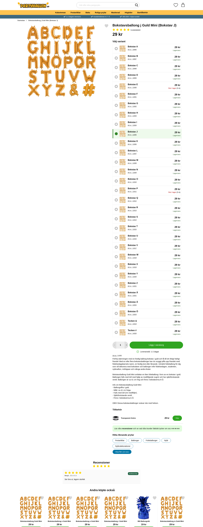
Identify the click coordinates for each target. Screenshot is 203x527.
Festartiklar (76, 13)
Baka (88, 13)
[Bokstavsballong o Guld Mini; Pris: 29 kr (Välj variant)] (87, 511)
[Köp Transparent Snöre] (177, 418)
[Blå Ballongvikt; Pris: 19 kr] (144, 511)
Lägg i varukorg (156, 345)
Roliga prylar (100, 13)
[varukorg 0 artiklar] (183, 5)
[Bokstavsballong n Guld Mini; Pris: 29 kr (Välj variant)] (59, 511)
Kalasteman (60, 13)
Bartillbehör (142, 13)
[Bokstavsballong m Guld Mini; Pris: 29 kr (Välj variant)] (172, 511)
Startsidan (21, 20)
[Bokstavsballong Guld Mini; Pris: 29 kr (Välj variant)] (31, 511)
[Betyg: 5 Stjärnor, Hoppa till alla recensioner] (148, 30)
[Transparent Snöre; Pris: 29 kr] (142, 418)
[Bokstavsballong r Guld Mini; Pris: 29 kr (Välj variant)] (115, 511)
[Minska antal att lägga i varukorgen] (114, 345)
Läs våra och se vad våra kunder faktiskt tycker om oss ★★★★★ (147, 428)
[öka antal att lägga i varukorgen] (126, 345)
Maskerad (115, 13)
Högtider (128, 13)
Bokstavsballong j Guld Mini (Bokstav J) (43, 20)
